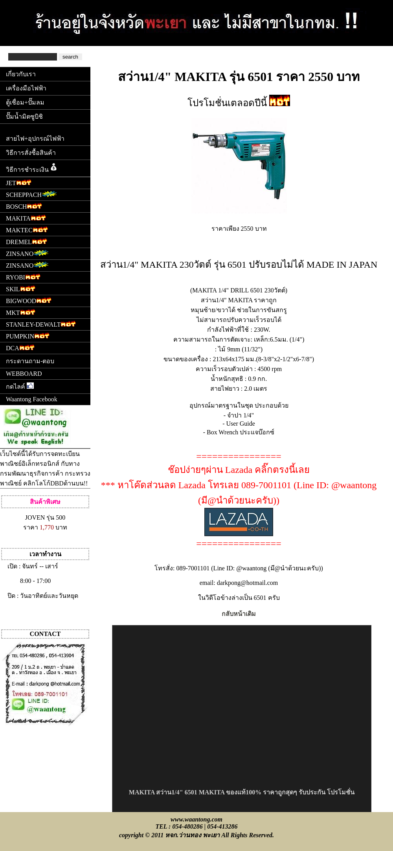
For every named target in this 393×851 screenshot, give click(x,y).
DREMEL (26, 241)
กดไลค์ (20, 386)
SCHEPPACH (31, 194)
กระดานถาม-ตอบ (30, 361)
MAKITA (26, 217)
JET (18, 182)
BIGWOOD (28, 300)
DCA (20, 347)
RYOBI (23, 276)
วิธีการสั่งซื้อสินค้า (31, 152)
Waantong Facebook (31, 399)
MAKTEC (27, 229)
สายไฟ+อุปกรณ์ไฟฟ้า (35, 138)
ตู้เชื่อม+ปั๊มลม (25, 102)
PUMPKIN (28, 335)
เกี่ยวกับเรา (21, 74)
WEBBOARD (24, 373)
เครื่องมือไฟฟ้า (26, 88)
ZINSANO (27, 253)
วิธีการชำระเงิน (32, 167)
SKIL (20, 288)
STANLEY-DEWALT (41, 324)
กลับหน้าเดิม (239, 613)
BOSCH (24, 206)
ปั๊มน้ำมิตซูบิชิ (24, 116)
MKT (20, 312)
